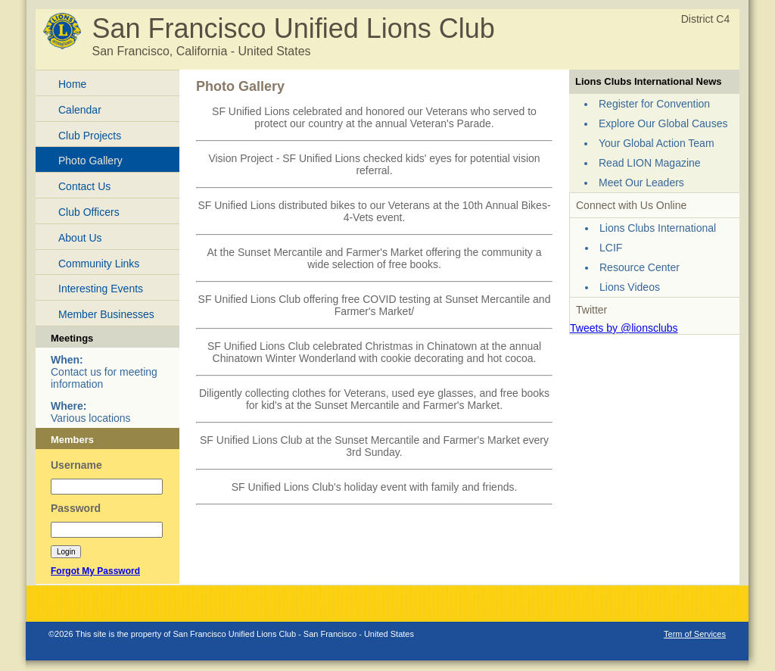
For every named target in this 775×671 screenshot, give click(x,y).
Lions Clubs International (657, 228)
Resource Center (639, 267)
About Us (80, 238)
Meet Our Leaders (641, 182)
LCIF (610, 248)
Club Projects (89, 136)
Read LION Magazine (650, 163)
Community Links (98, 263)
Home (72, 84)
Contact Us (84, 186)
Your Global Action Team (656, 143)
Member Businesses (106, 314)
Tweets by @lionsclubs (624, 328)
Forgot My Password (95, 571)
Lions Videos (629, 287)
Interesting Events (100, 288)
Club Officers (89, 212)
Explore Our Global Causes (663, 123)
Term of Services (695, 633)
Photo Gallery (90, 160)
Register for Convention (654, 104)
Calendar (79, 110)
